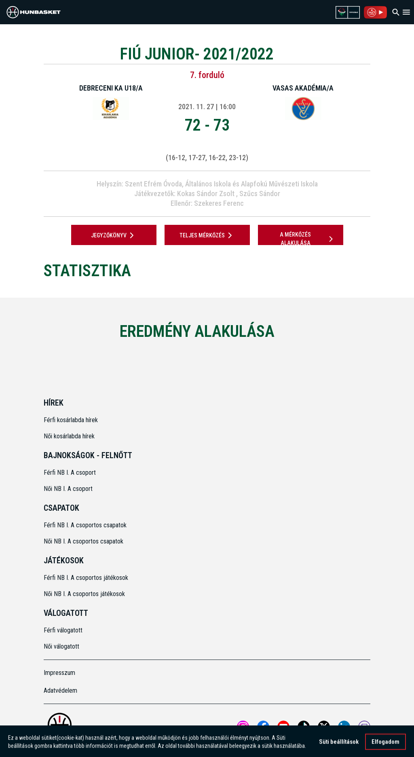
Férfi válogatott (63, 630)
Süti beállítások (339, 744)
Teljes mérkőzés (207, 235)
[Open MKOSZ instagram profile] (243, 727)
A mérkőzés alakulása (308, 238)
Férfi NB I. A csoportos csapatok (86, 525)
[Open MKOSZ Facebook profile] (263, 727)
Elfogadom (385, 744)
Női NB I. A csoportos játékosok (84, 594)
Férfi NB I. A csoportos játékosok (86, 577)
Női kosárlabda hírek (69, 436)
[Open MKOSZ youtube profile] (283, 727)
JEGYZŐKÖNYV (114, 235)
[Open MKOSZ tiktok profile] (304, 727)
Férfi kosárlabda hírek (71, 420)
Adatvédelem (60, 690)
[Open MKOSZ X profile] (324, 727)
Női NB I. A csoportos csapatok (84, 541)
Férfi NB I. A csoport (70, 472)
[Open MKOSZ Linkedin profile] (344, 727)
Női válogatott (61, 646)
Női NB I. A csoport (68, 489)
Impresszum (59, 673)
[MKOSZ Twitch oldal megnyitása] (364, 727)
